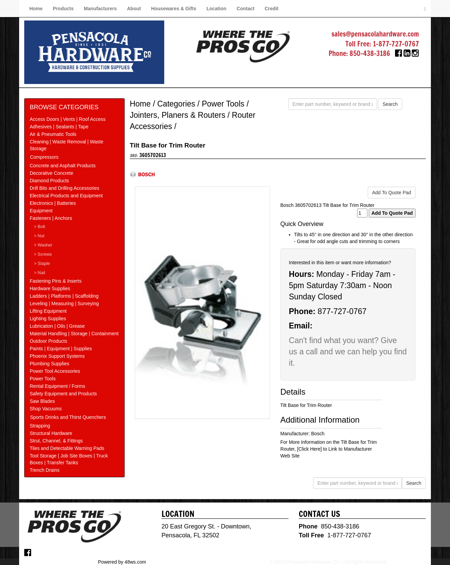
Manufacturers (100, 8)
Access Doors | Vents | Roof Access (68, 119)
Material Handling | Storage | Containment (74, 333)
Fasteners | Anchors (51, 218)
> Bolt (39, 226)
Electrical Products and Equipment (66, 195)
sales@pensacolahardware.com (375, 34)
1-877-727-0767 (396, 44)
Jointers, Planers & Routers (177, 115)
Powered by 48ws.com (122, 561)
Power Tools (43, 378)
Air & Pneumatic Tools (53, 134)
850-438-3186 (370, 53)
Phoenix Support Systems (57, 356)
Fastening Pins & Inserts (56, 281)
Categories (176, 103)
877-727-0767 (342, 311)
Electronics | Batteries (53, 203)
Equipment (41, 210)
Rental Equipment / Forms (57, 386)
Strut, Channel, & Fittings (56, 440)
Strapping (40, 425)
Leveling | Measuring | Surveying (64, 303)
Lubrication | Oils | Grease (57, 326)
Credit (271, 8)
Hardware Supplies (50, 288)
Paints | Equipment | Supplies (61, 348)
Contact (245, 8)
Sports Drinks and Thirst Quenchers (68, 417)
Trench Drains (44, 470)
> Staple (42, 263)
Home (36, 8)
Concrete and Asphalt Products (63, 165)
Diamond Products (49, 180)
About (134, 8)
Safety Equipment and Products (63, 393)
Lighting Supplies (48, 318)
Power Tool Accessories (55, 371)
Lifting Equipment (48, 311)
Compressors (44, 157)
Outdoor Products (48, 341)
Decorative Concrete (51, 173)
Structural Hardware (51, 433)
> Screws (43, 254)
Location (216, 8)
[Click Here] (309, 449)
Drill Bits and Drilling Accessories (64, 188)
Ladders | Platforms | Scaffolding (64, 296)
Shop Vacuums (46, 408)
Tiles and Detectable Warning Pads (67, 448)
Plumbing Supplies (49, 363)
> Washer (43, 245)
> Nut (39, 236)
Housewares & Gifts (173, 8)
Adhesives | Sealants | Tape (59, 126)
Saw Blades (42, 401)
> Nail (39, 272)
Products (63, 8)
